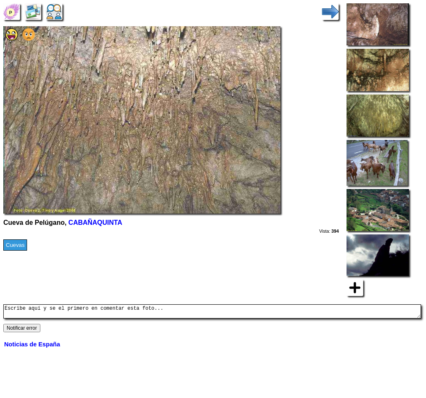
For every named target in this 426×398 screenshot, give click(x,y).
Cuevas (15, 245)
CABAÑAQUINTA (95, 222)
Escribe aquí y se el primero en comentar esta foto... (212, 312)
